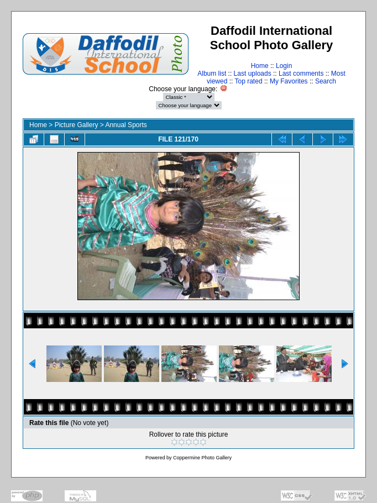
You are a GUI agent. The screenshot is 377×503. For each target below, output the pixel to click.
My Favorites (289, 81)
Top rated (249, 81)
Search (325, 81)
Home (260, 66)
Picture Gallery (76, 125)
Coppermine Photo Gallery (202, 457)
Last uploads (252, 73)
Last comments (301, 73)
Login (284, 66)
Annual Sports (125, 125)
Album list (211, 73)
